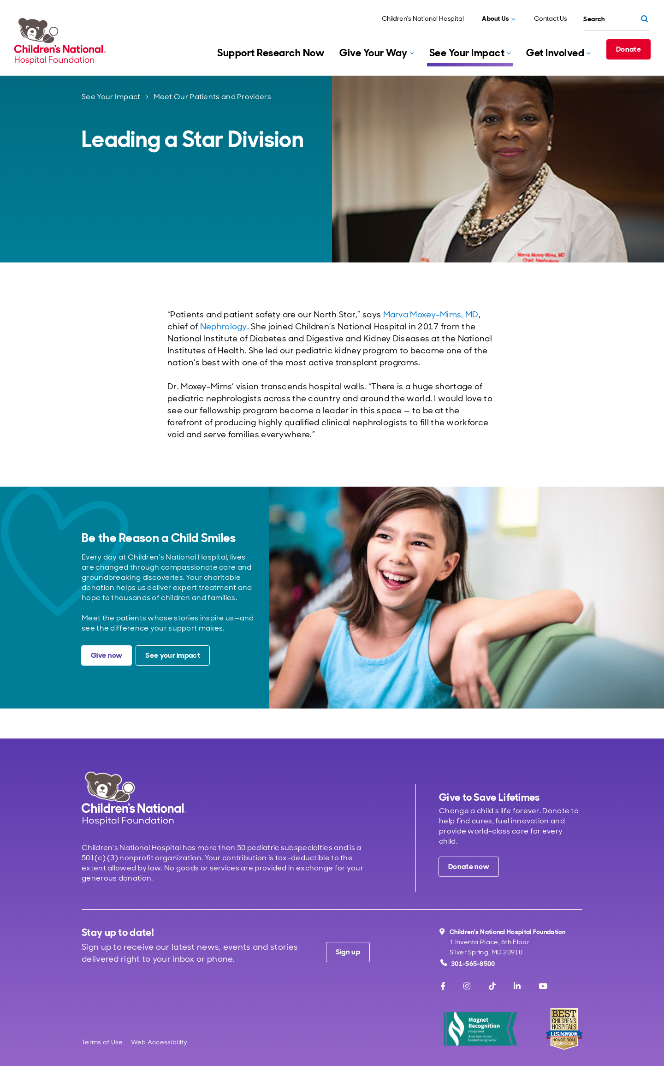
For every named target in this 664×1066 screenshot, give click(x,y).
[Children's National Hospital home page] (134, 798)
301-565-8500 (467, 963)
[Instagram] (467, 986)
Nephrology (223, 326)
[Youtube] (543, 986)
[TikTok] (492, 986)
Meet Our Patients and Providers (212, 96)
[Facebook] (443, 986)
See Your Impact (111, 96)
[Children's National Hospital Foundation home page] (62, 41)
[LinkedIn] (517, 986)
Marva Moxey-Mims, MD (431, 314)
